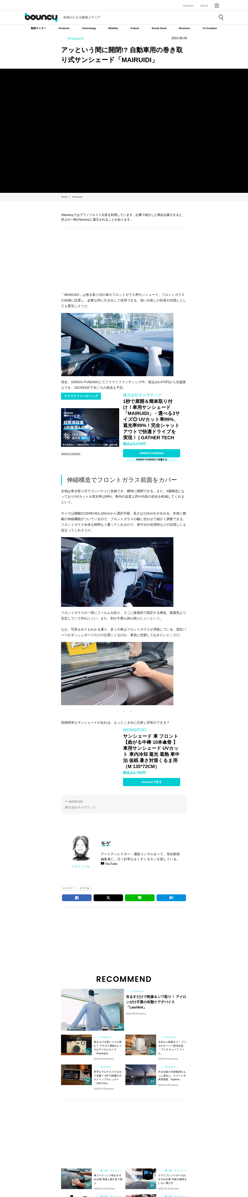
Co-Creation (210, 28)
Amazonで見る (152, 782)
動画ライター (38, 28)
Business (184, 28)
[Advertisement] (124, 259)
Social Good (159, 28)
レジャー (68, 888)
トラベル (84, 888)
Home (64, 197)
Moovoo (188, 5)
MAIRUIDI (76, 801)
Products (64, 28)
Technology (89, 28)
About (204, 5)
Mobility (113, 28)
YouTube (110, 863)
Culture (134, 28)
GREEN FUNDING (152, 453)
